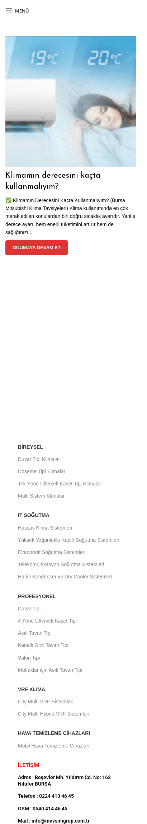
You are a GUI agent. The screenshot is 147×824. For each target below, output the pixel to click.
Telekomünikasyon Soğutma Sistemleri (61, 564)
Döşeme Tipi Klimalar (41, 471)
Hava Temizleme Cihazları (54, 733)
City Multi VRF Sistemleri (46, 701)
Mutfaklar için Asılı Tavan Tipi (50, 670)
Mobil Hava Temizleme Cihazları (54, 746)
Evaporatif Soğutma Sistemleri (51, 552)
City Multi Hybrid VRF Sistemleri (53, 714)
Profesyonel (37, 596)
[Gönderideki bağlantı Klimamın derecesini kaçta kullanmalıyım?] (70, 101)
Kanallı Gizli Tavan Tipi (43, 645)
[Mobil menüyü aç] (17, 11)
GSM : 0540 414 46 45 (42, 808)
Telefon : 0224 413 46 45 (46, 796)
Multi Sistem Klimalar (41, 496)
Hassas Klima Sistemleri (45, 528)
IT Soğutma (33, 515)
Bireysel (30, 447)
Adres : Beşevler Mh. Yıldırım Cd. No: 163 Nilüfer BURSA (64, 780)
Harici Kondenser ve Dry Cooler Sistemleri (65, 576)
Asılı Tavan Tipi (35, 633)
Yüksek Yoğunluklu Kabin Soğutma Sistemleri (68, 540)
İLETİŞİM (28, 765)
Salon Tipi (29, 658)
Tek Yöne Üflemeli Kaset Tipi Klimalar (59, 484)
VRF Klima (31, 689)
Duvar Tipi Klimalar (39, 459)
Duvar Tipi (29, 608)
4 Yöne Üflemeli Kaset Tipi (47, 621)
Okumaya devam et (37, 247)
